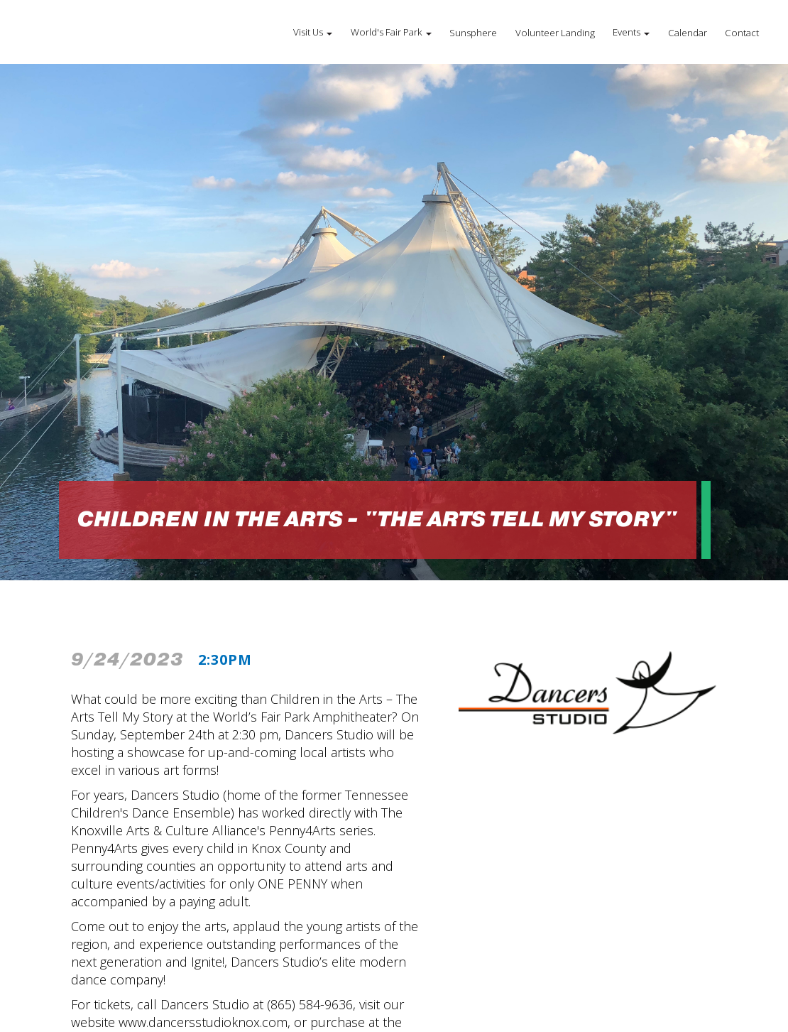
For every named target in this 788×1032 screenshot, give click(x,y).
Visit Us (308, 32)
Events (626, 32)
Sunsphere (473, 32)
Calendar (687, 32)
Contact (742, 32)
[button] (312, 32)
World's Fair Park (386, 32)
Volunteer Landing (555, 32)
